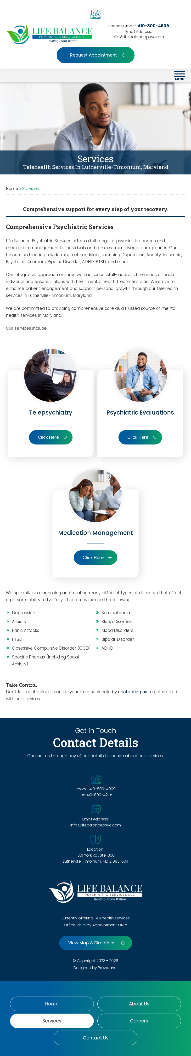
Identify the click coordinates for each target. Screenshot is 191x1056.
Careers (139, 1021)
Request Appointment (97, 55)
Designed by (85, 967)
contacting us (132, 692)
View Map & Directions (96, 943)
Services (51, 1021)
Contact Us (95, 1038)
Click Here (52, 437)
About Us (139, 1004)
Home (12, 188)
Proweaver (108, 967)
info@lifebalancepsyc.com (139, 37)
